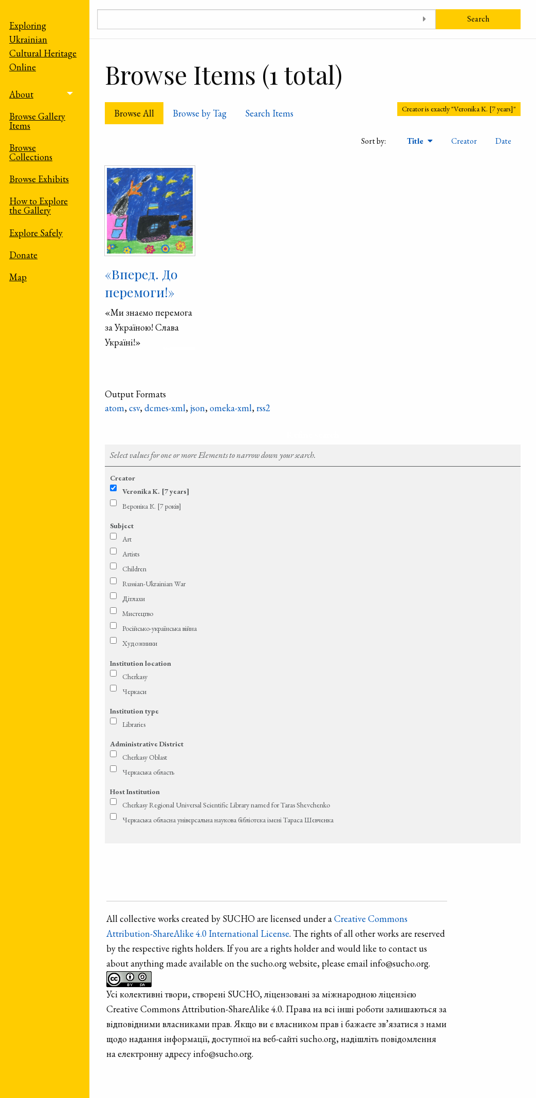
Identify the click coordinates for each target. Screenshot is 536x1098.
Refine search (312, 434)
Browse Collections (30, 152)
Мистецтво (137, 613)
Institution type (134, 711)
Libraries (133, 724)
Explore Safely (36, 233)
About (21, 94)
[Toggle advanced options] (424, 19)
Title (416, 141)
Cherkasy (134, 676)
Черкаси (134, 691)
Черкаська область (148, 772)
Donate (23, 255)
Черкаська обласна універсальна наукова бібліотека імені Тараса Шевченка (228, 819)
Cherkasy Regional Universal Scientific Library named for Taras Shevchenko (226, 805)
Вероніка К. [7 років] (151, 506)
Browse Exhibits (39, 179)
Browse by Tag (200, 113)
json (197, 408)
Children (134, 568)
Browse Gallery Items (37, 120)
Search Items (269, 113)
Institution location (140, 663)
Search (478, 18)
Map (18, 277)
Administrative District (146, 743)
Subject (122, 525)
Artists (130, 553)
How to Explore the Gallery (38, 205)
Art (127, 539)
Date (503, 141)
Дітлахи (133, 598)
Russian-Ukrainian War (154, 583)
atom (114, 408)
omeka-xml (231, 408)
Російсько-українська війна (159, 628)
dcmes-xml (165, 408)
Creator (464, 141)
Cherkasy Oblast (144, 757)
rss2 (263, 408)
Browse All (134, 113)
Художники (139, 643)
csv (134, 408)
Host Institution (135, 791)
